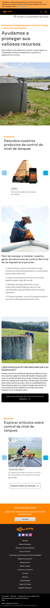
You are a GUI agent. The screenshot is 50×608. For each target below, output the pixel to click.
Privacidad (5, 596)
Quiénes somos (25, 562)
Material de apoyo (25, 544)
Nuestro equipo (25, 566)
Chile (3, 600)
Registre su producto (25, 559)
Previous (4, 173)
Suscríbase (25, 519)
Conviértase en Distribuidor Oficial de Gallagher (25, 555)
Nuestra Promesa (25, 584)
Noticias (25, 577)
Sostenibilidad (25, 581)
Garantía (25, 541)
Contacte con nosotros (25, 570)
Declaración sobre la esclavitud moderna (15, 598)
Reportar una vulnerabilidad (25, 548)
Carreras (25, 573)
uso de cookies (21, 6)
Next (45, 173)
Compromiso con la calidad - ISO (28, 596)
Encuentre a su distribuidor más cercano (33, 17)
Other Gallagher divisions (9, 603)
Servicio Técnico (25, 551)
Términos (13, 596)
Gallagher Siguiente (25, 588)
